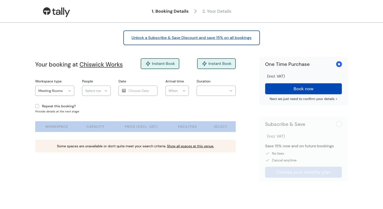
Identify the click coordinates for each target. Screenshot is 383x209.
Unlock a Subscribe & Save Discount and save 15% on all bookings (192, 37)
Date (122, 81)
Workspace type (48, 81)
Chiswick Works (101, 64)
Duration (204, 81)
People (87, 81)
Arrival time (174, 81)
